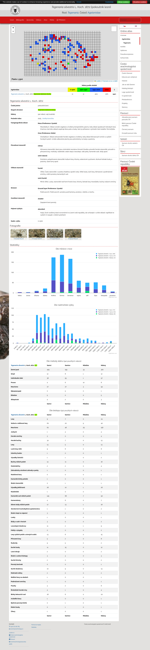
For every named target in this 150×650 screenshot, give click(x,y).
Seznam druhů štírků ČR (130, 155)
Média (52, 20)
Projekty (125, 103)
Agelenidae (94, 12)
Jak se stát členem (128, 84)
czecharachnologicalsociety (18, 641)
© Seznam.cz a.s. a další (109, 81)
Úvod (12, 20)
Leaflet (97, 81)
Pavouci (12, 639)
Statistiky (33, 627)
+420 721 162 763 (15, 626)
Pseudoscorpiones (126, 54)
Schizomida (124, 58)
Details (79, 2)
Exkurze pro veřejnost (129, 77)
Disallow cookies (139, 2)
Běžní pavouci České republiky (129, 124)
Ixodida (122, 47)
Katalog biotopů (127, 88)
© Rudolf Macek (19, 239)
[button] (88, 60)
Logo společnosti (128, 92)
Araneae (123, 35)
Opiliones (123, 50)
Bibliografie (20, 20)
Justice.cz (11, 632)
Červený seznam (127, 129)
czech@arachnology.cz (16, 629)
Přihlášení (61, 20)
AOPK (10, 644)
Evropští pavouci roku (129, 133)
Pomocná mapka (36, 624)
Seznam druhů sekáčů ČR (129, 144)
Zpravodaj (29, 20)
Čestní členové (127, 73)
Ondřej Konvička (48, 118)
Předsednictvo (127, 99)
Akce (45, 20)
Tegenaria (127, 43)
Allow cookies (123, 2)
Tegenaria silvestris (17, 365)
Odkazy (38, 20)
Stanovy (125, 107)
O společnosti (126, 96)
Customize (109, 2)
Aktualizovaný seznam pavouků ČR (129, 118)
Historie (124, 81)
